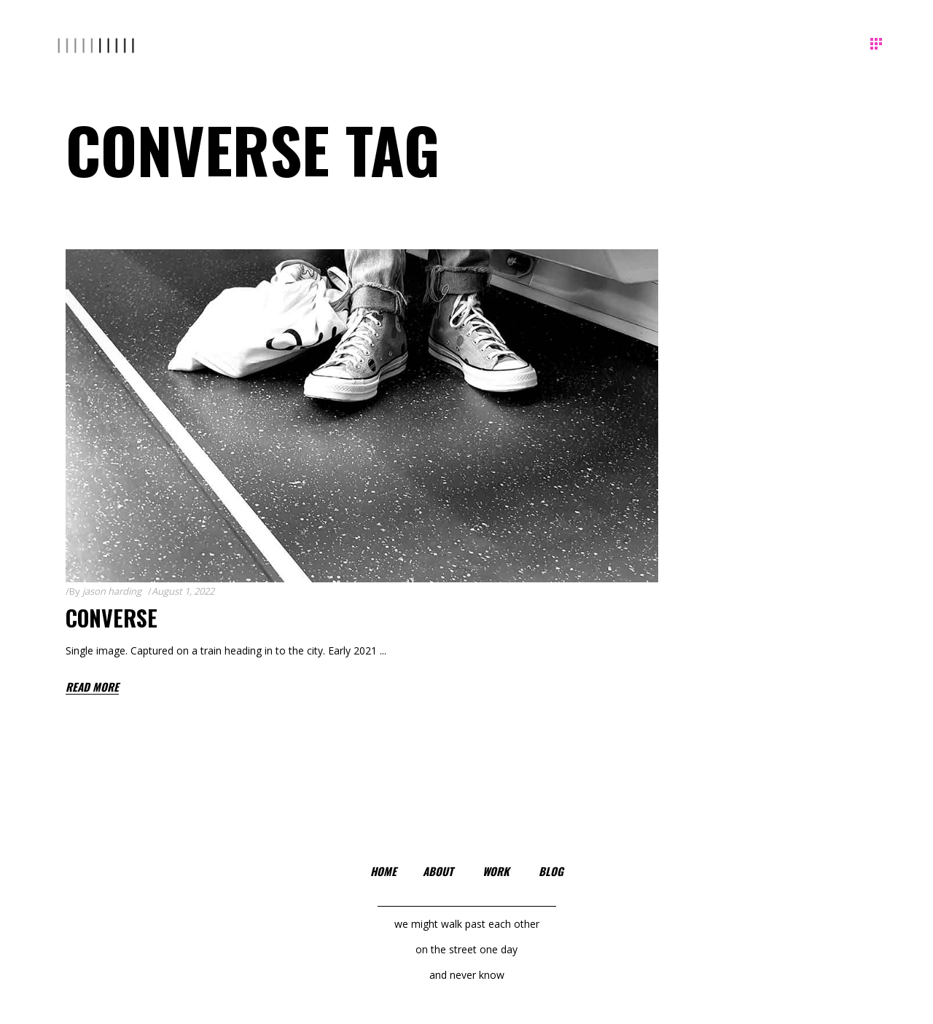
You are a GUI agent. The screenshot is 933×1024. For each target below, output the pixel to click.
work (496, 871)
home (383, 871)
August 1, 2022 (183, 591)
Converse (111, 617)
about (438, 871)
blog (551, 871)
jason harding (111, 591)
